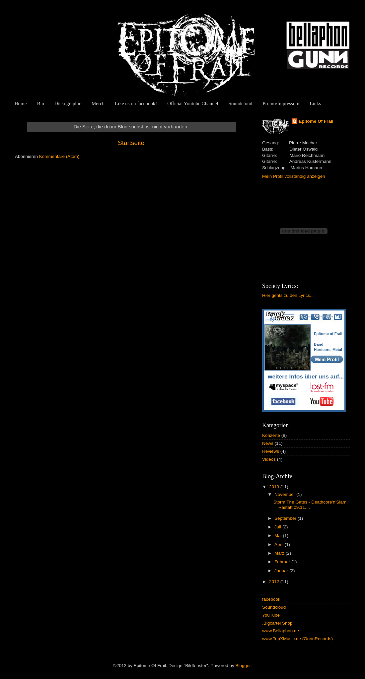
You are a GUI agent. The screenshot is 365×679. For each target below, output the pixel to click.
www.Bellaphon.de (280, 630)
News (267, 443)
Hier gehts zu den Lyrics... (288, 295)
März (280, 553)
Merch (98, 103)
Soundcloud (241, 103)
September (286, 518)
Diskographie (67, 103)
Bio (40, 103)
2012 (274, 581)
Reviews (270, 451)
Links (315, 103)
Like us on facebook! (136, 103)
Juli (278, 526)
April (279, 544)
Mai (278, 535)
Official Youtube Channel (192, 103)
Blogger (243, 665)
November (285, 494)
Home (21, 103)
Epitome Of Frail (316, 121)
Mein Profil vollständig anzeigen (293, 176)
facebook (271, 599)
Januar (281, 570)
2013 (274, 486)
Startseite (131, 142)
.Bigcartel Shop (277, 623)
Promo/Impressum (280, 103)
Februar (282, 561)
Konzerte (271, 435)
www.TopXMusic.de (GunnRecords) (297, 638)
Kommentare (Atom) (59, 156)
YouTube (271, 615)
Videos (269, 459)
